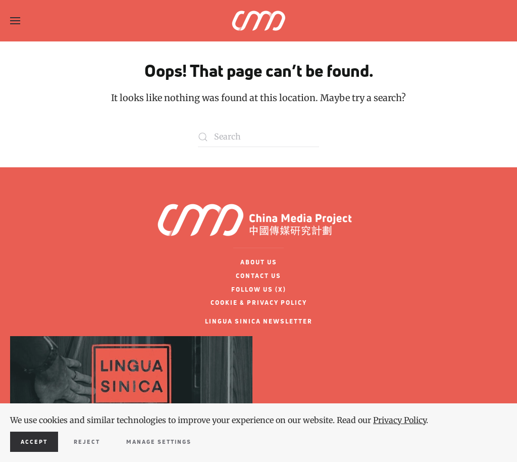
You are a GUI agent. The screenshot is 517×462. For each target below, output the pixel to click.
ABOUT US (258, 262)
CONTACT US (258, 275)
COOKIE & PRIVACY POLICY (259, 302)
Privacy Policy (399, 420)
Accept (34, 441)
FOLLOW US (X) (258, 289)
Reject (87, 441)
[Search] (258, 137)
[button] (15, 21)
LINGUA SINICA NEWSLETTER (259, 321)
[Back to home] (258, 21)
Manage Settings (158, 441)
